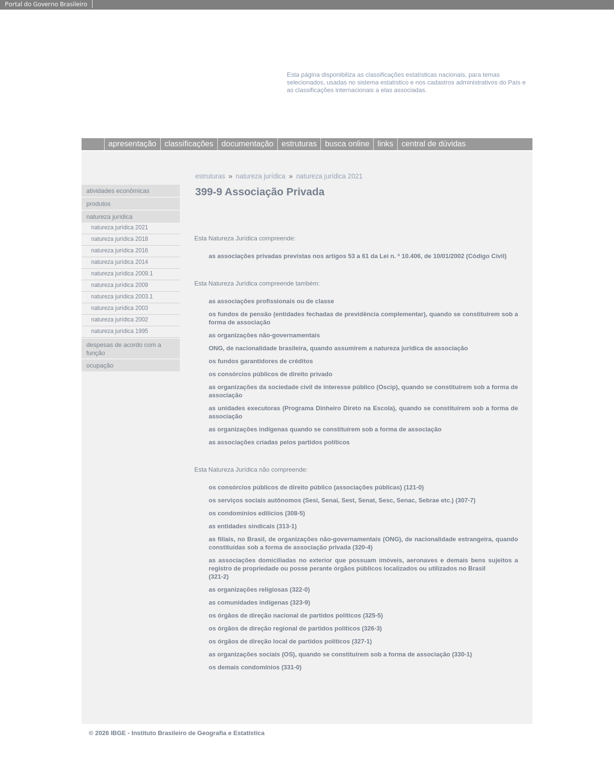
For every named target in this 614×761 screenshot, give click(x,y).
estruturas (210, 176)
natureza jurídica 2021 (329, 176)
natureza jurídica (261, 176)
